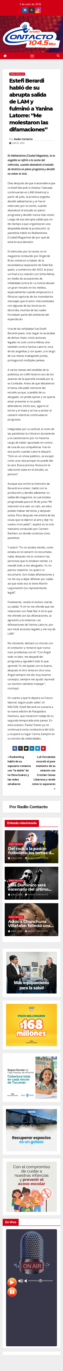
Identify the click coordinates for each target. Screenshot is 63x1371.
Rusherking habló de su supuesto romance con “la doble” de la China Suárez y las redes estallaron (19, 770)
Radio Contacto (23, 139)
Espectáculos (17, 74)
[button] (58, 56)
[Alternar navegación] (32, 56)
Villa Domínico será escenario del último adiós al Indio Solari (28, 889)
